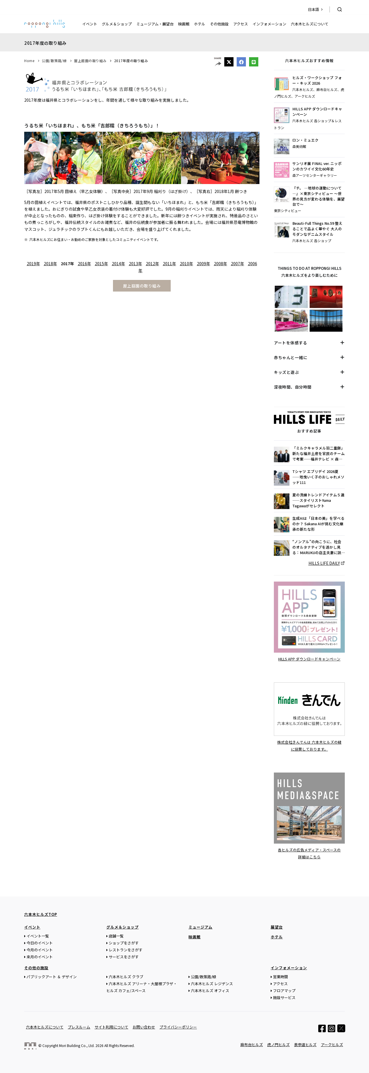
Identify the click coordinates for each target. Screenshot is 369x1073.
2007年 (237, 263)
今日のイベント (40, 942)
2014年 (118, 263)
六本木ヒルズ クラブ (126, 976)
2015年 (101, 263)
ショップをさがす (124, 942)
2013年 (135, 263)
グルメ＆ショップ (117, 24)
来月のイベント (40, 956)
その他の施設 (36, 967)
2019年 (33, 263)
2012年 (152, 263)
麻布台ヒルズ (251, 1044)
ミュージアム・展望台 (155, 24)
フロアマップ (284, 990)
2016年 (84, 263)
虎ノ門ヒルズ (278, 1044)
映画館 (183, 24)
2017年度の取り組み (131, 60)
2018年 (50, 263)
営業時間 (280, 976)
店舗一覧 (116, 935)
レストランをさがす (125, 949)
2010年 (186, 263)
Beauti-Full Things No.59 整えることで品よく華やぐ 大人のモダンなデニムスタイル (317, 229)
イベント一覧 (38, 935)
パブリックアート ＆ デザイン (52, 976)
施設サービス (284, 997)
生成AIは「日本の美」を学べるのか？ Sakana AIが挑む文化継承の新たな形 (318, 524)
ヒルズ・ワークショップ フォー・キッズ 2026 (317, 80)
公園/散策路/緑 (54, 60)
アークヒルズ (332, 1044)
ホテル (199, 24)
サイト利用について (111, 1026)
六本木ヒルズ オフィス (210, 990)
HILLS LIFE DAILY (324, 563)
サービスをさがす (124, 956)
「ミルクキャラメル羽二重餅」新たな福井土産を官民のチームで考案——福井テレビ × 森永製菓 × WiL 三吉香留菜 (318, 453)
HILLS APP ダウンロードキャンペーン (317, 111)
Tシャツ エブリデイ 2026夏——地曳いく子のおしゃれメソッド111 (318, 477)
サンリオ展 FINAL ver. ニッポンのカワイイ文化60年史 (317, 166)
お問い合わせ (144, 1026)
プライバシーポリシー (178, 1026)
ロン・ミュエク (305, 140)
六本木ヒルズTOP (40, 914)
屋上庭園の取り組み (90, 60)
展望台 (277, 926)
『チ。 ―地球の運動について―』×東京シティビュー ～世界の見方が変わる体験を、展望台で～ (318, 196)
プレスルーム (79, 1026)
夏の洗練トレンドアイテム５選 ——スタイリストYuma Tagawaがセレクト (318, 500)
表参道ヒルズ (305, 1044)
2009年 (203, 263)
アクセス (240, 24)
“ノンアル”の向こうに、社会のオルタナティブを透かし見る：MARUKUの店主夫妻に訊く (316, 547)
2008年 (220, 263)
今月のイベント (40, 949)
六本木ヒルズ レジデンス (212, 983)
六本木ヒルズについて (309, 24)
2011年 (169, 263)
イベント (89, 24)
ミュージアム (200, 926)
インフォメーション (269, 24)
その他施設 (219, 24)
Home (29, 60)
